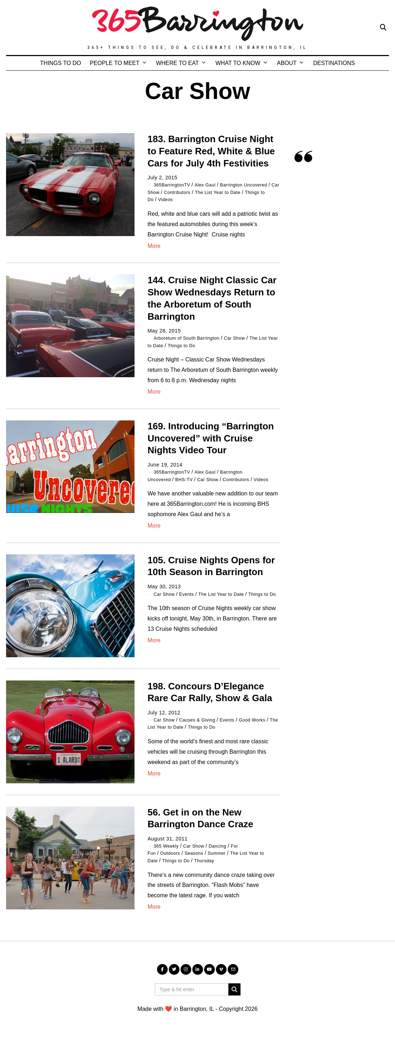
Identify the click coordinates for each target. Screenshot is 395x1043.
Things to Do (179, 199)
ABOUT (287, 63)
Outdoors (172, 859)
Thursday (210, 866)
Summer (224, 859)
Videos (207, 199)
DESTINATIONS (334, 63)
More (154, 245)
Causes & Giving (202, 726)
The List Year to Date (229, 600)
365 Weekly (168, 852)
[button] (234, 995)
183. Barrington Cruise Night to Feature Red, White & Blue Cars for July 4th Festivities (211, 151)
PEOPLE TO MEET (115, 63)
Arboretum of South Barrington (190, 337)
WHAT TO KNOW (238, 63)
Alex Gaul (211, 185)
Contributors (222, 192)
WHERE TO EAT (177, 63)
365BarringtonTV (174, 185)
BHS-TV (188, 478)
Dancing (225, 852)
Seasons (199, 859)
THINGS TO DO (60, 63)
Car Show (190, 192)
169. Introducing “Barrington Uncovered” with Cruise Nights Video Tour (211, 437)
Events (190, 600)
